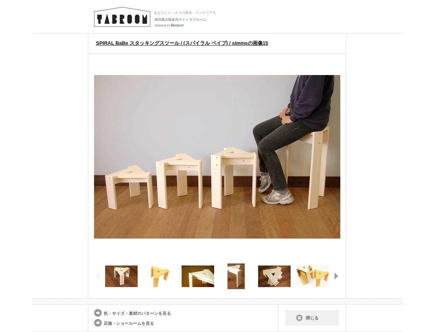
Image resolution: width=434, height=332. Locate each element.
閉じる (312, 318)
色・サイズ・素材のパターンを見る (137, 313)
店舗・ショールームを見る (129, 323)
